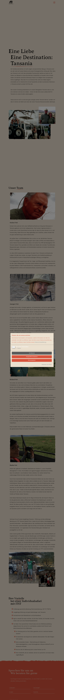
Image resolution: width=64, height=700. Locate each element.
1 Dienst (18, 348)
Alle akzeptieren (31, 360)
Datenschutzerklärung (40, 342)
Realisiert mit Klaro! (47, 364)
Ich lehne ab (32, 353)
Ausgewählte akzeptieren (32, 356)
